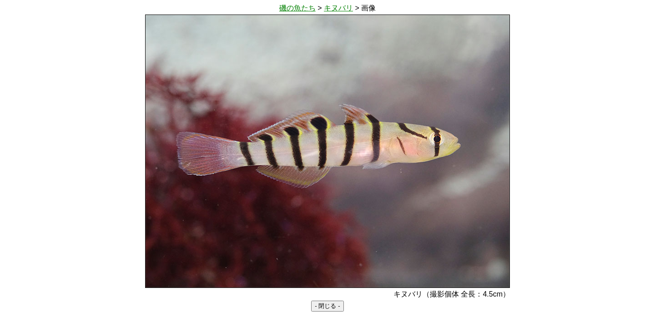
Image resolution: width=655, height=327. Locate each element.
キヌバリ (338, 8)
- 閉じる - (327, 305)
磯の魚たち (297, 8)
